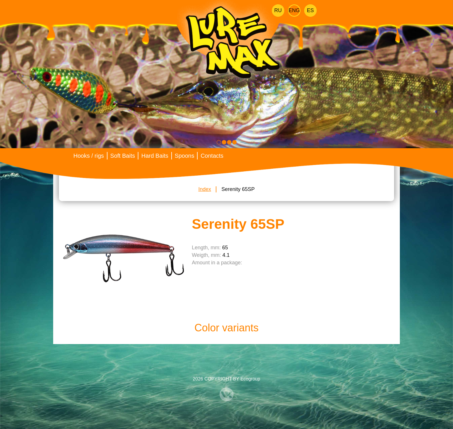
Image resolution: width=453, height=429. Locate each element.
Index (204, 189)
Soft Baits (122, 156)
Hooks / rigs (88, 156)
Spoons (184, 156)
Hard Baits (154, 156)
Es (310, 10)
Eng (294, 10)
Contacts (211, 156)
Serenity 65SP (238, 189)
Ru (278, 10)
